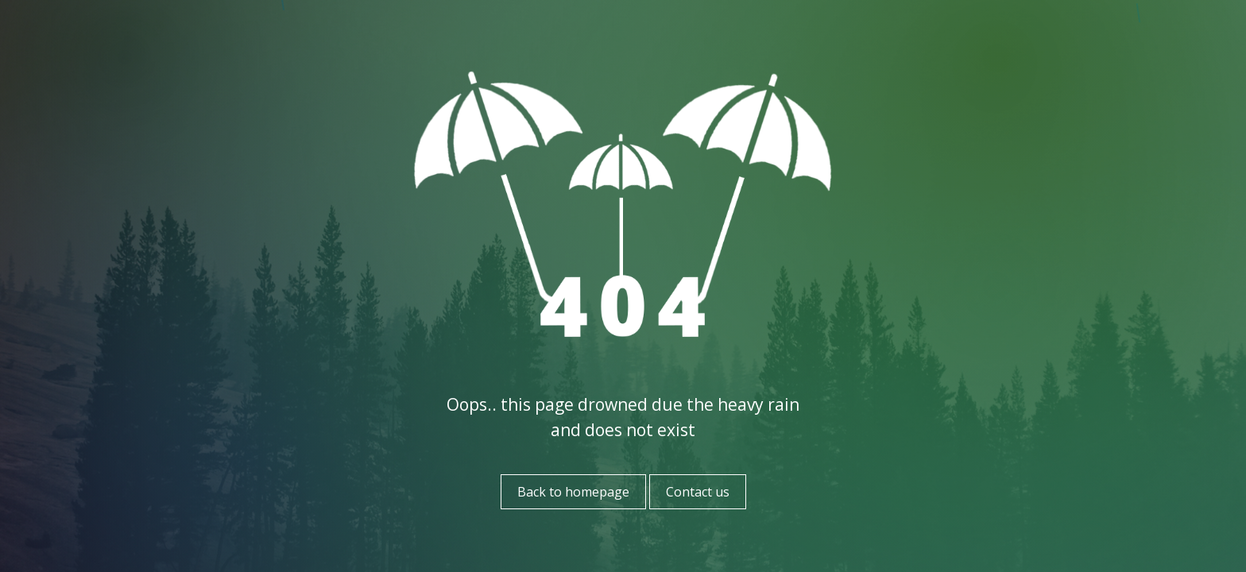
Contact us (697, 491)
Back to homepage (573, 491)
